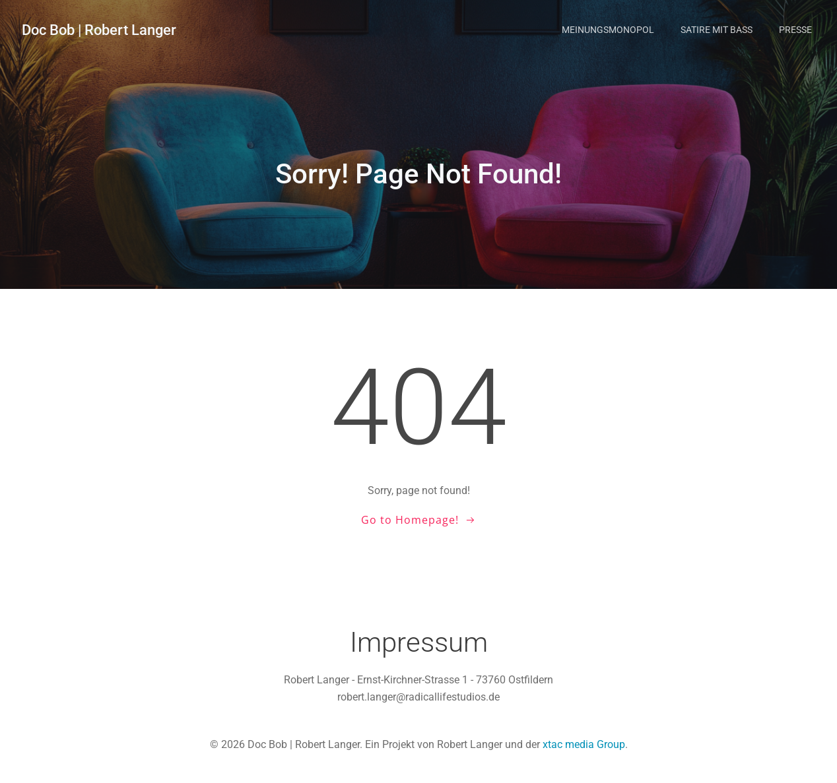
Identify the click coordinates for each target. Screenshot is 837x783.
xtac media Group (584, 744)
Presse (795, 29)
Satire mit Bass (717, 29)
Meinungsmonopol (608, 29)
